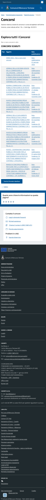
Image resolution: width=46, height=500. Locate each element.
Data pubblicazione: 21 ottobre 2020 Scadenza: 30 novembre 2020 (36, 91)
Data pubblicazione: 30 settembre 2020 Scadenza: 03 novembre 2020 (36, 138)
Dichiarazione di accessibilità (9, 460)
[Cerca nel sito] (40, 8)
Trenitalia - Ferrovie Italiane (9, 430)
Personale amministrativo (9, 279)
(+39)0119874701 (13, 353)
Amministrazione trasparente (14, 15)
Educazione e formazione (8, 304)
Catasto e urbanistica (7, 301)
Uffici (2, 285)
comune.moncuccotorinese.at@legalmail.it (17, 359)
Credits (34, 491)
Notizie (3, 320)
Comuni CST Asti (6, 418)
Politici (3, 282)
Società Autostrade (7, 433)
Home (2, 15)
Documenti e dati (6, 270)
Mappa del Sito (13, 493)
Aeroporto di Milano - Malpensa (11, 427)
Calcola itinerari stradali (8, 436)
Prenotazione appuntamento (10, 469)
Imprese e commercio (7, 307)
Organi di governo (6, 276)
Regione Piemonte (7, 2)
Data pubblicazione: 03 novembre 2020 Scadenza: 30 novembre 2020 (36, 106)
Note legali (4, 457)
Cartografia (4, 451)
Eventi (3, 336)
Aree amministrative (7, 267)
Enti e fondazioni (6, 273)
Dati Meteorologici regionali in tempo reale (14, 439)
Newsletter (4, 483)
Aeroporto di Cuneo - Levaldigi (10, 424)
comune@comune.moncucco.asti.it (16, 356)
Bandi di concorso (29, 15)
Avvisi (3, 323)
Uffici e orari (4, 380)
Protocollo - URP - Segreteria (10, 377)
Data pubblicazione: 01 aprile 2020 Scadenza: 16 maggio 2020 (36, 154)
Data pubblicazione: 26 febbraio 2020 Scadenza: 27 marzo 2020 (36, 170)
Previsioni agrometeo (7, 442)
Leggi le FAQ (5, 465)
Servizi (22, 491)
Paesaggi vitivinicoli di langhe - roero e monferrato (16, 448)
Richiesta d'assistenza (8, 471)
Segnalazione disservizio (8, 467)
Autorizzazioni (5, 298)
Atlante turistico (6, 445)
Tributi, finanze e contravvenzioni (11, 310)
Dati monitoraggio (6, 491)
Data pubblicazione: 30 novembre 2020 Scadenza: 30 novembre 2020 (36, 74)
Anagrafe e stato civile (8, 295)
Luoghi (3, 333)
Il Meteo (3, 415)
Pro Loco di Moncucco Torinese (10, 412)
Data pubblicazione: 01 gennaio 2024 (36, 61)
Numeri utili (4, 383)
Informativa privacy (7, 454)
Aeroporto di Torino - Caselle (9, 421)
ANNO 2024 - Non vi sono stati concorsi (16, 59)
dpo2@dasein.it (10, 394)
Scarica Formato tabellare (12, 181)
